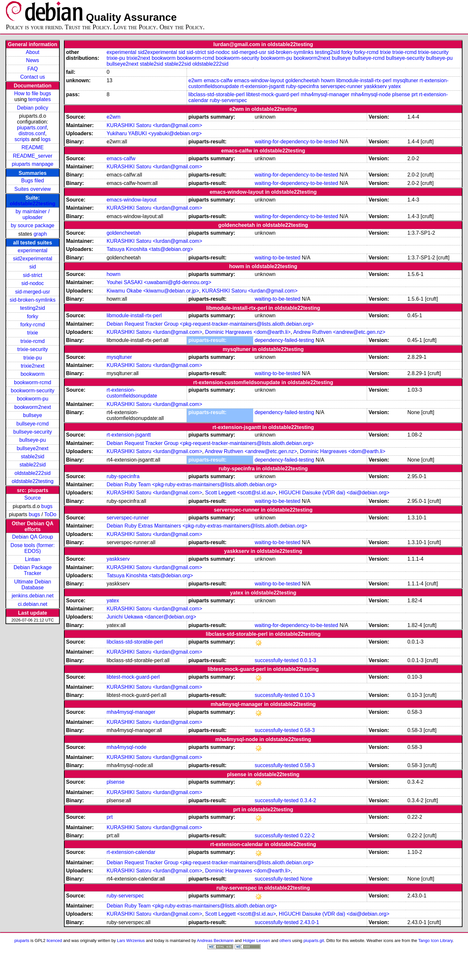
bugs (47, 506)
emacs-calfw (218, 80)
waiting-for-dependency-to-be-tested (296, 141)
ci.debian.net (32, 604)
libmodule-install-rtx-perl (363, 80)
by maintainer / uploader (33, 214)
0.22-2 (307, 835)
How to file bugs (32, 93)
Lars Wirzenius (131, 940)
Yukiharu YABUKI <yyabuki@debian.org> (154, 133)
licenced (54, 940)
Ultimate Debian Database (32, 584)
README (32, 147)
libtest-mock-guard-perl (272, 94)
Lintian (32, 559)
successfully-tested (277, 660)
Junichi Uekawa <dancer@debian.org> (151, 617)
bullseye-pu (32, 440)
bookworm (32, 374)
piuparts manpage (32, 164)
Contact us (32, 77)
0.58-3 (307, 730)
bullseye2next (32, 448)
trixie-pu (32, 357)
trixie (32, 332)
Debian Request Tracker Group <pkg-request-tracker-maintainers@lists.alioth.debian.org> (210, 324)
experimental (33, 250)
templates (39, 99)
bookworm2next (32, 407)
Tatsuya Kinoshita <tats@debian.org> (149, 249)
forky (32, 316)
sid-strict (33, 275)
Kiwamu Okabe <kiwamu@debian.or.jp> (152, 291)
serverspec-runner (341, 86)
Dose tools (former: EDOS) (32, 548)
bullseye (32, 415)
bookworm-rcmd (32, 382)
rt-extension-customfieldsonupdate (131, 393)
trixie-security (32, 349)
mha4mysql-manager (325, 94)
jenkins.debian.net (33, 595)
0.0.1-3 (308, 660)
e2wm (196, 80)
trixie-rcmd (32, 341)
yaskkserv (375, 86)
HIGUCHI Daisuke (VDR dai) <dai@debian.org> (334, 492)
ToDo (50, 514)
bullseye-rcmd (33, 423)
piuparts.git (313, 940)
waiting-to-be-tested (278, 257)
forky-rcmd (32, 324)
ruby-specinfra (302, 86)
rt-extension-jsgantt (262, 86)
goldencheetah (302, 80)
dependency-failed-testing (284, 340)
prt (415, 94)
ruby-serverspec (228, 100)
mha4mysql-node (371, 94)
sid (32, 266)
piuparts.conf (32, 127)
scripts (22, 139)
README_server (32, 156)
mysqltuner (405, 80)
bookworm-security (32, 390)
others (285, 940)
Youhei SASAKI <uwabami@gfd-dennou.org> (158, 282)
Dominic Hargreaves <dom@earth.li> (247, 332)
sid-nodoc (32, 283)
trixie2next (32, 366)
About (32, 52)
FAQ (32, 69)
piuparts (21, 940)
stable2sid (32, 456)
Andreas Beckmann (215, 940)
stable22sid (32, 464)
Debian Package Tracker (33, 570)
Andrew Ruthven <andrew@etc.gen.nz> (339, 332)
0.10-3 (307, 695)
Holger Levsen (256, 940)
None (306, 879)
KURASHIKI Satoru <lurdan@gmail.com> (154, 125)
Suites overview (32, 189)
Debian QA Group (32, 537)
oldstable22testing (32, 203)
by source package (32, 225)
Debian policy (32, 108)
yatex (394, 86)
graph (40, 234)
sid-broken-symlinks (32, 300)
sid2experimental (32, 258)
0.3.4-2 (308, 800)
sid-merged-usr (32, 291)
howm (328, 80)
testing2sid (32, 308)
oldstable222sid (33, 473)
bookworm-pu (32, 398)
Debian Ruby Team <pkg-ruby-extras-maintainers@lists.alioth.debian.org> (191, 484)
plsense (401, 94)
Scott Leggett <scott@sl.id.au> (240, 492)
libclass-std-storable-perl (217, 94)
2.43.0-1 (309, 922)
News (32, 60)
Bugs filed (32, 180)
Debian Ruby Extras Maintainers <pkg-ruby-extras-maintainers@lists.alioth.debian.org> (206, 526)
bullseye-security (32, 432)
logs (46, 139)
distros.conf (31, 133)
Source (32, 498)
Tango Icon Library (435, 940)
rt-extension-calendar (130, 852)
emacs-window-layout (259, 80)
